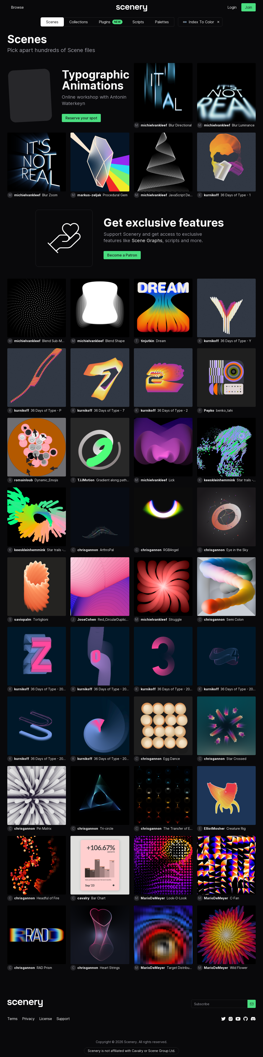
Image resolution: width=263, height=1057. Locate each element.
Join (248, 7)
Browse (17, 7)
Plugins (110, 22)
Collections (78, 22)
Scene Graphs (147, 240)
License (45, 1018)
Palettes (162, 22)
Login (232, 7)
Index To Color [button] (198, 22)
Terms (12, 1018)
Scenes (52, 22)
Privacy (28, 1018)
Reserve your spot (81, 118)
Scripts (138, 22)
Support (63, 1018)
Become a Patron (122, 255)
